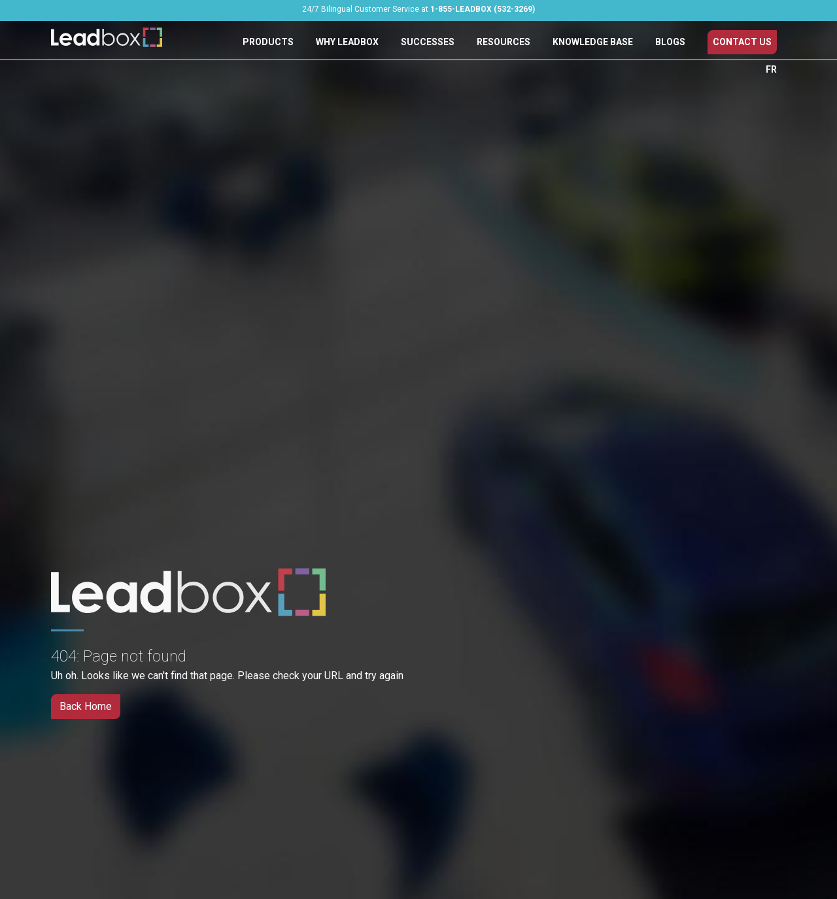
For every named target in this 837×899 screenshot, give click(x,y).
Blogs (670, 42)
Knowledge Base (593, 42)
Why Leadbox (347, 42)
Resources (503, 42)
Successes (427, 42)
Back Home (86, 706)
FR (771, 69)
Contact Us (742, 42)
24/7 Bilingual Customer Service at (418, 9)
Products (268, 42)
